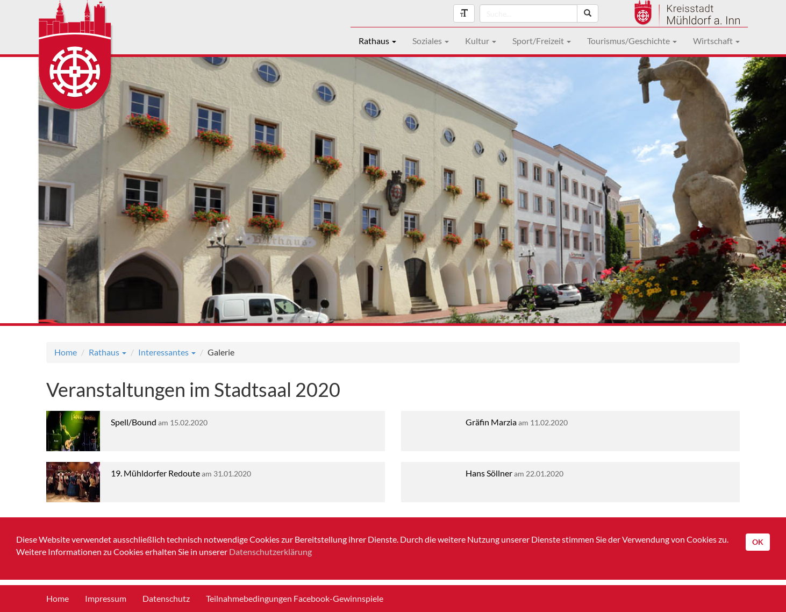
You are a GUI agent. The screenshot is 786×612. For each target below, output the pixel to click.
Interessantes (167, 352)
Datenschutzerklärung (270, 551)
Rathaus (377, 40)
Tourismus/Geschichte (632, 40)
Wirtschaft (716, 40)
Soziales (430, 40)
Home (65, 352)
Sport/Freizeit (541, 40)
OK (757, 541)
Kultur (480, 40)
